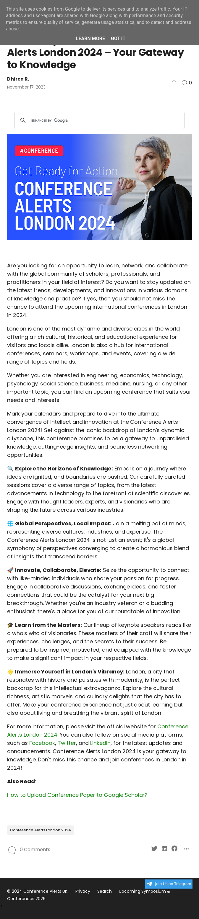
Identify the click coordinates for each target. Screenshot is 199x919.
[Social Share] (174, 82)
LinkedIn (100, 743)
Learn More (90, 38)
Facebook (42, 743)
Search (104, 891)
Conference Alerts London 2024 (40, 830)
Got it (118, 38)
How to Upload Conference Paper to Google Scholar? (77, 795)
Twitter (67, 743)
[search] (98, 120)
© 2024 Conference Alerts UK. (37, 891)
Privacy (82, 891)
